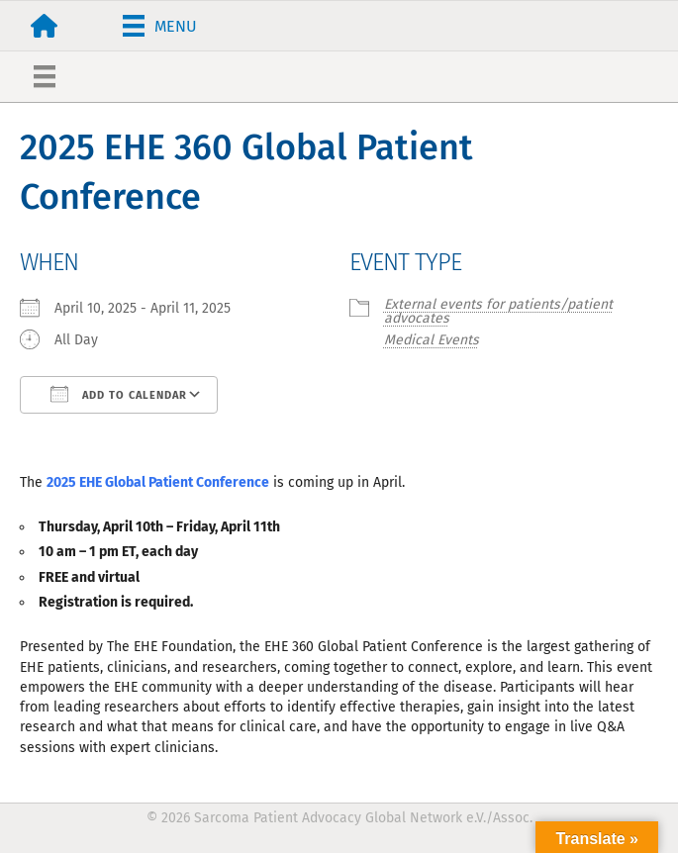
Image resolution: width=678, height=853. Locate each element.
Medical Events (431, 340)
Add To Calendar (118, 394)
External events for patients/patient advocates (498, 311)
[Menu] (160, 25)
